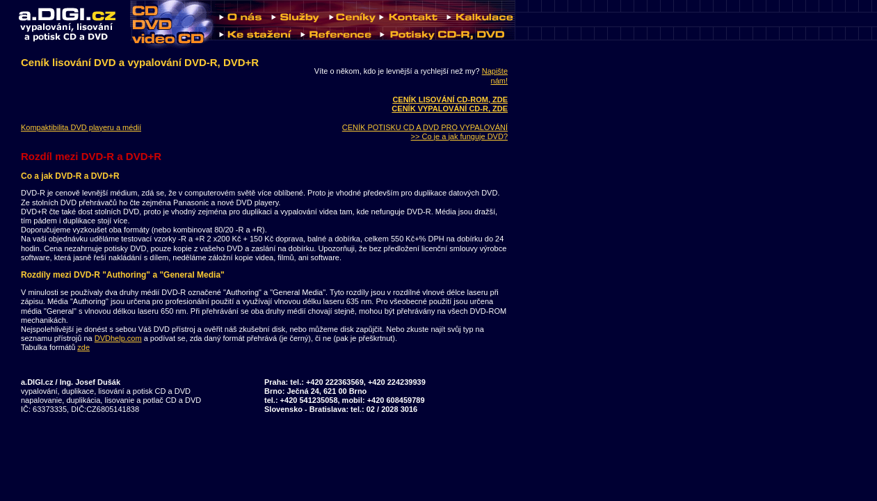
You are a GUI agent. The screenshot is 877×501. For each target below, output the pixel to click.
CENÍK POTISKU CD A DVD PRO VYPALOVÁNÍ (425, 127)
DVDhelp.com (118, 338)
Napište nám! (495, 75)
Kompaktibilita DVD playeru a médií (81, 127)
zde (83, 347)
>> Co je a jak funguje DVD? (459, 136)
